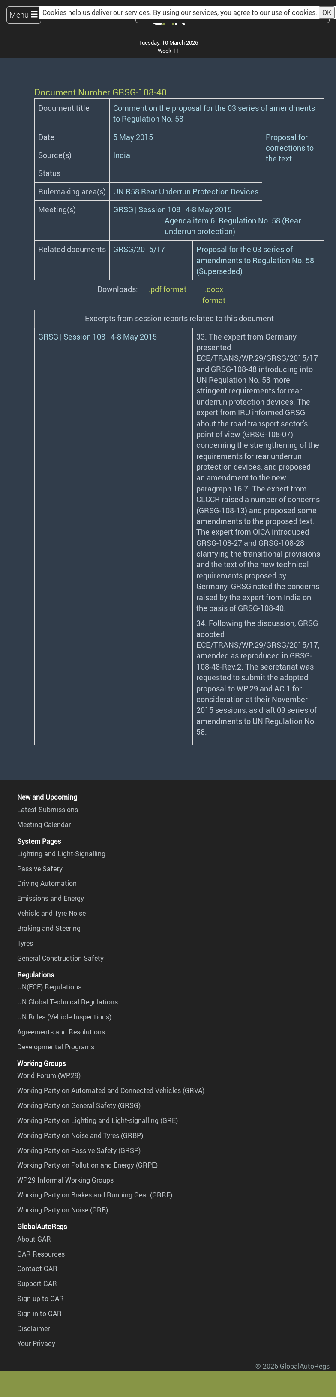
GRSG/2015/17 (139, 249)
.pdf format (167, 289)
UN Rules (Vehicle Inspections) (64, 1017)
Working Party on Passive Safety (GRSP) (79, 1150)
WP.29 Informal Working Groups (65, 1180)
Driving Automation (47, 883)
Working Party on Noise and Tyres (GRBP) (80, 1135)
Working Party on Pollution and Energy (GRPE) (87, 1165)
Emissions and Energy (50, 898)
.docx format (213, 294)
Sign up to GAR (40, 1298)
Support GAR (37, 1283)
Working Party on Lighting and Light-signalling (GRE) (97, 1120)
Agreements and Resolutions (61, 1032)
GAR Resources (41, 1254)
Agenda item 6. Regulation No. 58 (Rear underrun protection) (233, 225)
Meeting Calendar (44, 824)
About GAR (34, 1239)
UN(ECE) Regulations (49, 987)
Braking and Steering (49, 928)
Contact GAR (37, 1268)
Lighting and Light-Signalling (61, 853)
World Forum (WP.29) (49, 1075)
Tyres (25, 943)
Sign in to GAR (39, 1313)
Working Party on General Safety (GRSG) (79, 1105)
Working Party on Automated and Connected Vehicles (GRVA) (110, 1090)
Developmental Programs (55, 1046)
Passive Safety (40, 868)
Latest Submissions (47, 809)
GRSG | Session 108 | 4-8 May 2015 (172, 209)
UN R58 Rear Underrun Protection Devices (185, 191)
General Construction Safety (60, 958)
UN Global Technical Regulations (67, 1002)
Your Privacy (36, 1343)
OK (326, 12)
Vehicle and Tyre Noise (51, 913)
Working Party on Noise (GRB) (62, 1210)
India (121, 155)
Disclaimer (33, 1328)
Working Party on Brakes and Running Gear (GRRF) (94, 1195)
